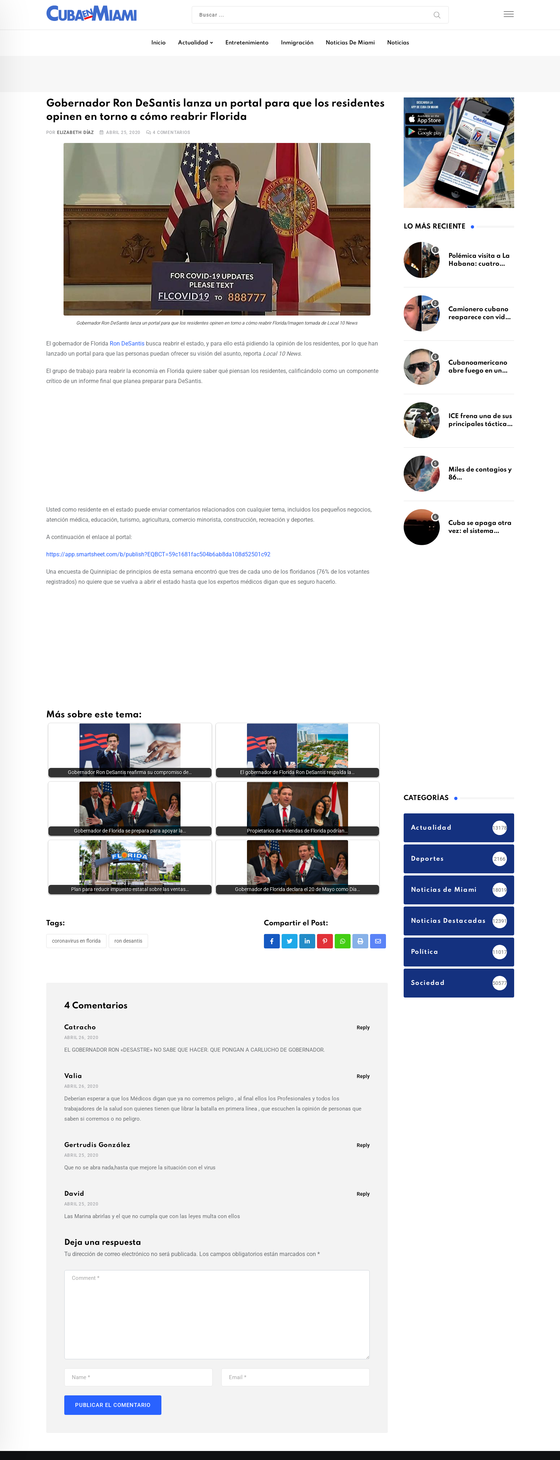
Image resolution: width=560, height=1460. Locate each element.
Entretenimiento (247, 43)
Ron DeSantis (127, 343)
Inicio (158, 43)
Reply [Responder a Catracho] (363, 1027)
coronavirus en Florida (76, 941)
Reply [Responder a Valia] (363, 1076)
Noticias (398, 43)
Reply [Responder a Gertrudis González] (363, 1145)
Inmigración (297, 43)
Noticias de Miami (350, 43)
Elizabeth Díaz (75, 132)
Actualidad (193, 43)
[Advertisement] (217, 444)
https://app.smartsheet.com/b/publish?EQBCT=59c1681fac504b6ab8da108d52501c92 (158, 554)
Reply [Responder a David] (363, 1194)
